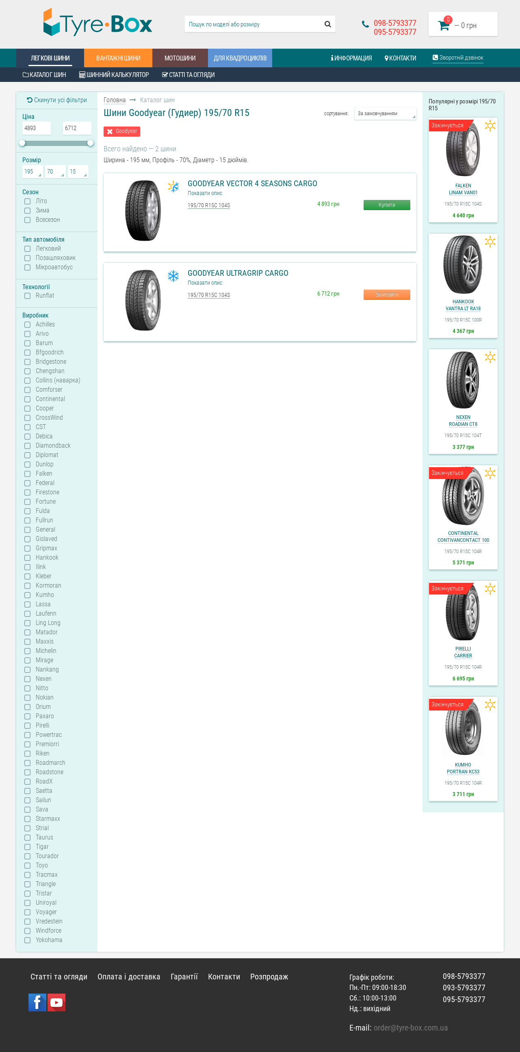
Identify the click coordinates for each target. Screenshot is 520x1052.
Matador (47, 632)
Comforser (49, 389)
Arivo (42, 333)
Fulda (43, 511)
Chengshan (50, 371)
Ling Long (48, 623)
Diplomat (47, 455)
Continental (50, 399)
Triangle (46, 884)
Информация (351, 58)
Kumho (45, 595)
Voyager (46, 912)
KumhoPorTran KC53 (463, 768)
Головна (115, 100)
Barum (44, 343)
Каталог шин (44, 75)
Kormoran (48, 585)
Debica (44, 436)
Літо (41, 201)
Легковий (48, 248)
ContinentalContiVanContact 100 (463, 536)
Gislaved (46, 539)
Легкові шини (50, 58)
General (45, 529)
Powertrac (49, 735)
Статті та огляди (188, 75)
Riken (43, 753)
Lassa (43, 604)
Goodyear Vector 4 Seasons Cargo (252, 183)
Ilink (41, 567)
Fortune (46, 501)
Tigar (42, 846)
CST (41, 427)
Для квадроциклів (240, 58)
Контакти (400, 58)
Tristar (44, 893)
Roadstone (49, 772)
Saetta (44, 790)
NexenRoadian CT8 (463, 420)
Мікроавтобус (54, 267)
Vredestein (49, 921)
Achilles (45, 324)
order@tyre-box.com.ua (411, 1028)
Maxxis (45, 641)
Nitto (42, 688)
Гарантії (184, 976)
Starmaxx (48, 818)
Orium (43, 707)
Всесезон (48, 219)
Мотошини (180, 58)
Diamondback (53, 445)
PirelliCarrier (463, 652)
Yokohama (49, 940)
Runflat (45, 295)
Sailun (43, 800)
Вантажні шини (118, 58)
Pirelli (42, 725)
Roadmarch (50, 762)
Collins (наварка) (58, 380)
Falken (44, 473)
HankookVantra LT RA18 (463, 304)
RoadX (44, 781)
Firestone (47, 492)
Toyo (42, 865)
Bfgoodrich (50, 352)
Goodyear (126, 131)
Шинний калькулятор (114, 75)
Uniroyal (46, 902)
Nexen (44, 679)
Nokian (45, 697)
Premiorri (47, 744)
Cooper (45, 408)
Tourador (47, 856)
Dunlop (45, 464)
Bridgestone (51, 361)
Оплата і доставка (129, 976)
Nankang (47, 669)
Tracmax (47, 874)
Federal (45, 483)
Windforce (48, 930)
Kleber (44, 576)
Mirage (44, 660)
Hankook (47, 557)
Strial (42, 828)
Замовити (387, 294)
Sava (42, 809)
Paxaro (45, 716)
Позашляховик (56, 258)
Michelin (46, 651)
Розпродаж (269, 976)
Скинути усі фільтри (57, 100)
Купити (387, 205)
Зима (43, 210)
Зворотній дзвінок (458, 57)
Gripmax (46, 548)
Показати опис (205, 193)
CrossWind (49, 417)
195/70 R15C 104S (209, 205)
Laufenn (46, 613)
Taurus (44, 837)
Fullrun (44, 520)
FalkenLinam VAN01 (463, 188)
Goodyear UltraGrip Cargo (238, 273)
